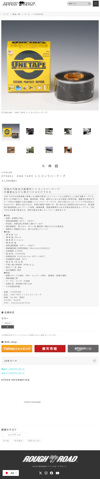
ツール (6, 440)
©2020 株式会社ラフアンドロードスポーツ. (50, 466)
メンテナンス (14, 434)
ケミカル (18, 440)
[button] (11, 132)
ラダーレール (33, 440)
